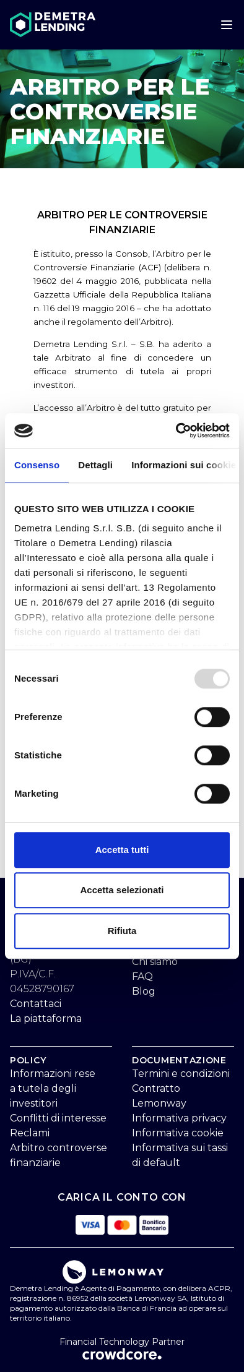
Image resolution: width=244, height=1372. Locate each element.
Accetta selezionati (121, 890)
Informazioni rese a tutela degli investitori (52, 1088)
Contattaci (35, 1004)
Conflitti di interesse (58, 1118)
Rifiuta (122, 930)
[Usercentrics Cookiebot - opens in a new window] (176, 430)
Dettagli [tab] (95, 465)
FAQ (142, 976)
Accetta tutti (122, 849)
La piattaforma (46, 1018)
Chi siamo (155, 961)
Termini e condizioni (181, 1073)
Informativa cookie (178, 1133)
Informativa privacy (179, 1118)
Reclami (30, 1133)
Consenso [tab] (36, 465)
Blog (143, 991)
